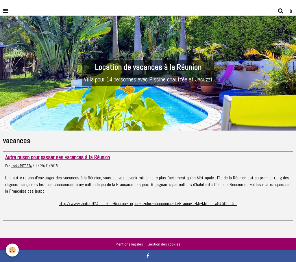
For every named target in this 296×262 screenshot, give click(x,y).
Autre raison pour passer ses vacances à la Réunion (57, 157)
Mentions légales (129, 244)
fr (291, 10)
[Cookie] (12, 250)
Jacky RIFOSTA (21, 166)
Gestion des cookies (164, 244)
